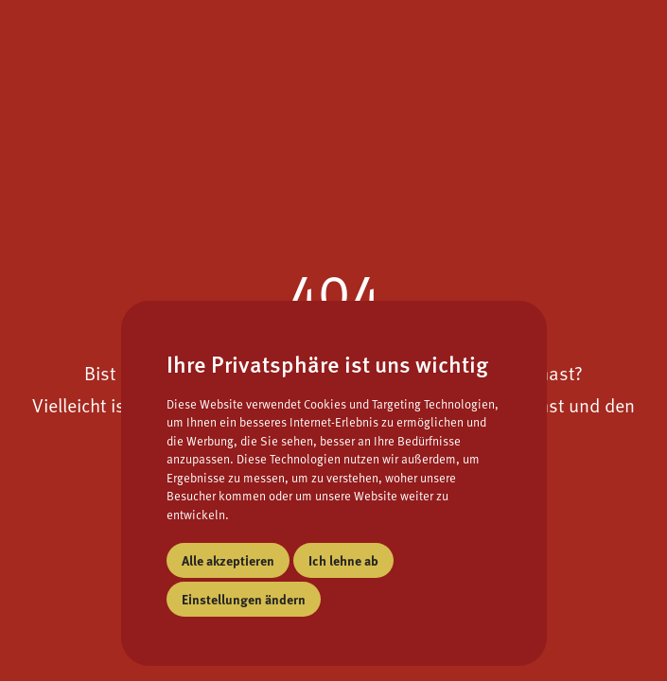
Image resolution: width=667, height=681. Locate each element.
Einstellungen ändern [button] (244, 598)
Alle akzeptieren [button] (228, 559)
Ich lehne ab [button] (343, 559)
